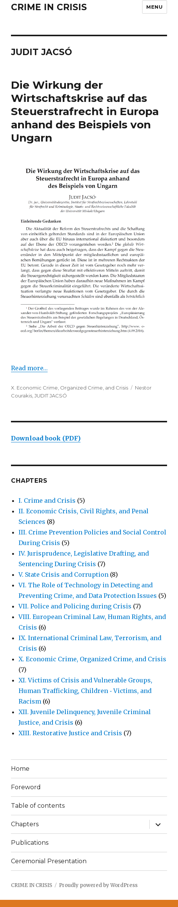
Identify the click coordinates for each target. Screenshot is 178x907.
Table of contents (38, 805)
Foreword (26, 787)
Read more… (29, 368)
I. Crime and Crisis (47, 500)
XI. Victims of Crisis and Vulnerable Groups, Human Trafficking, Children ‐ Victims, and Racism (85, 690)
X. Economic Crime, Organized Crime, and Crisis (69, 388)
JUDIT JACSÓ (50, 396)
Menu (154, 7)
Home (20, 768)
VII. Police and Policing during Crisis (75, 606)
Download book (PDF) (45, 438)
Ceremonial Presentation (49, 861)
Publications (29, 842)
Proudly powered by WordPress (98, 885)
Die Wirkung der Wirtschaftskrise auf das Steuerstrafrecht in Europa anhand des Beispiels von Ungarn (85, 111)
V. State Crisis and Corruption (63, 574)
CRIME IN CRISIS (49, 7)
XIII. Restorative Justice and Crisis (70, 733)
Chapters (25, 824)
